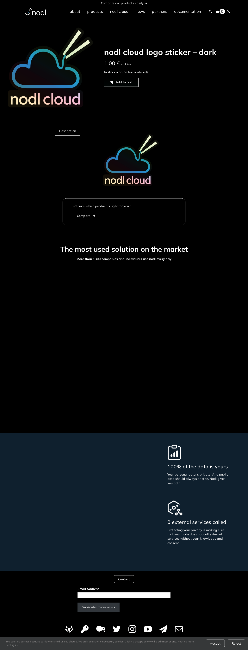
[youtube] (148, 627)
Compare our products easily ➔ (124, 3)
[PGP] (85, 627)
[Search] (210, 11)
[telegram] (163, 627)
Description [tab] (67, 131)
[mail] (179, 627)
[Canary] (100, 627)
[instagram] (132, 627)
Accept (215, 643)
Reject (236, 643)
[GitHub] (69, 627)
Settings (12, 645)
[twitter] (117, 627)
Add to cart (121, 82)
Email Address (88, 587)
